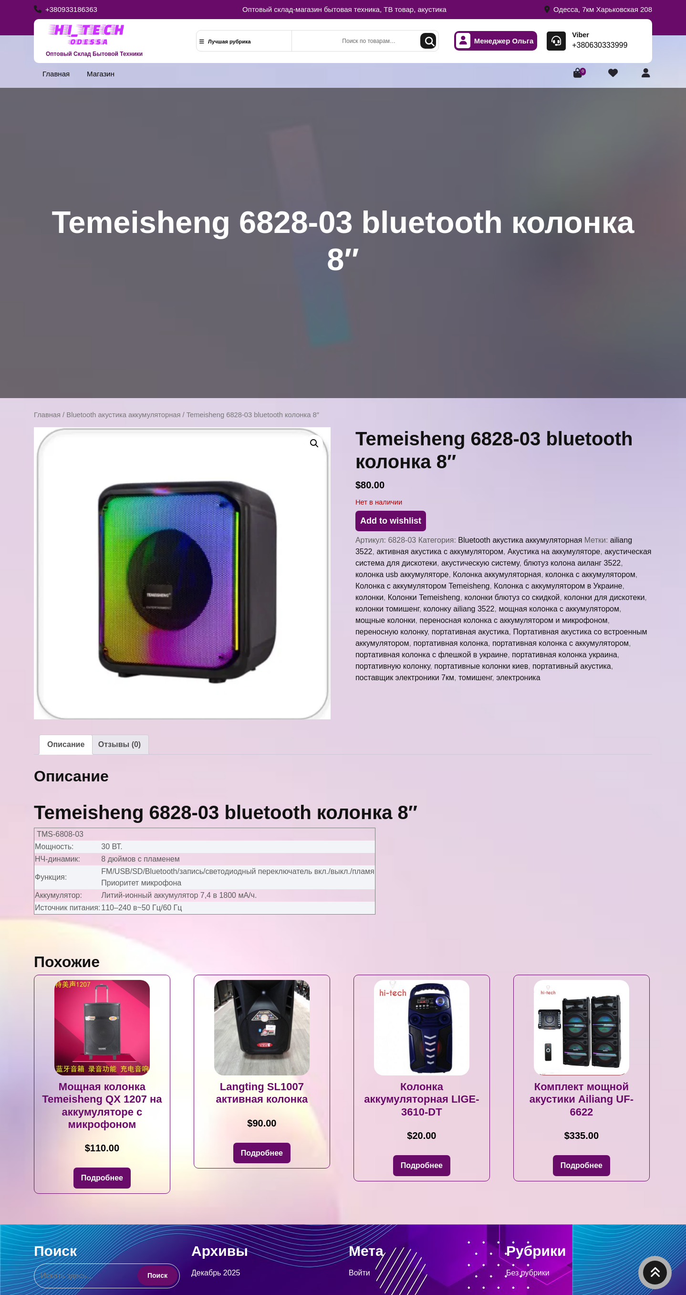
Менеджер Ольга (495, 41)
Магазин (100, 74)
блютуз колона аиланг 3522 (572, 563)
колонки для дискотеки (604, 597)
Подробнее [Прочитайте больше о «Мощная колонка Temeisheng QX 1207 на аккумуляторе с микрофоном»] (102, 1178)
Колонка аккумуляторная (497, 574)
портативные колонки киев (481, 666)
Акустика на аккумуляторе (554, 551)
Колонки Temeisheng (424, 597)
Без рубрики (528, 1273)
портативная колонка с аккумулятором (560, 643)
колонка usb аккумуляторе (401, 574)
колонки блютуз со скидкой (512, 597)
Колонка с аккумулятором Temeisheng (422, 586)
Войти (359, 1273)
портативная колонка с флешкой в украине (431, 655)
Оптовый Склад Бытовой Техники (94, 54)
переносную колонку (391, 632)
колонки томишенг (387, 609)
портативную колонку (392, 666)
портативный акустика (571, 666)
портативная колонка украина (564, 655)
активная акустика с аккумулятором (439, 551)
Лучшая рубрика (225, 41)
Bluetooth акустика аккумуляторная (123, 415)
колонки (369, 597)
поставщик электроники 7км (404, 678)
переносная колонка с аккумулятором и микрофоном (513, 620)
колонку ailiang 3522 (459, 609)
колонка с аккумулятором (590, 574)
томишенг (475, 678)
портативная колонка (450, 643)
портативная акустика (470, 632)
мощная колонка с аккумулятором (559, 609)
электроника (518, 678)
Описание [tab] (65, 744)
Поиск (428, 41)
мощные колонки (385, 620)
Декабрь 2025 (215, 1273)
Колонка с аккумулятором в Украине (558, 586)
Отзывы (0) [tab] (119, 744)
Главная (56, 74)
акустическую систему (480, 563)
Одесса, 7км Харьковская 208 (598, 9)
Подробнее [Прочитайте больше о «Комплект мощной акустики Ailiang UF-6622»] (582, 1165)
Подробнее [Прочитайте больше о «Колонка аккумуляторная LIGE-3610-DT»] (422, 1165)
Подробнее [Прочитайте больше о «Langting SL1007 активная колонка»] (262, 1153)
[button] (314, 443)
